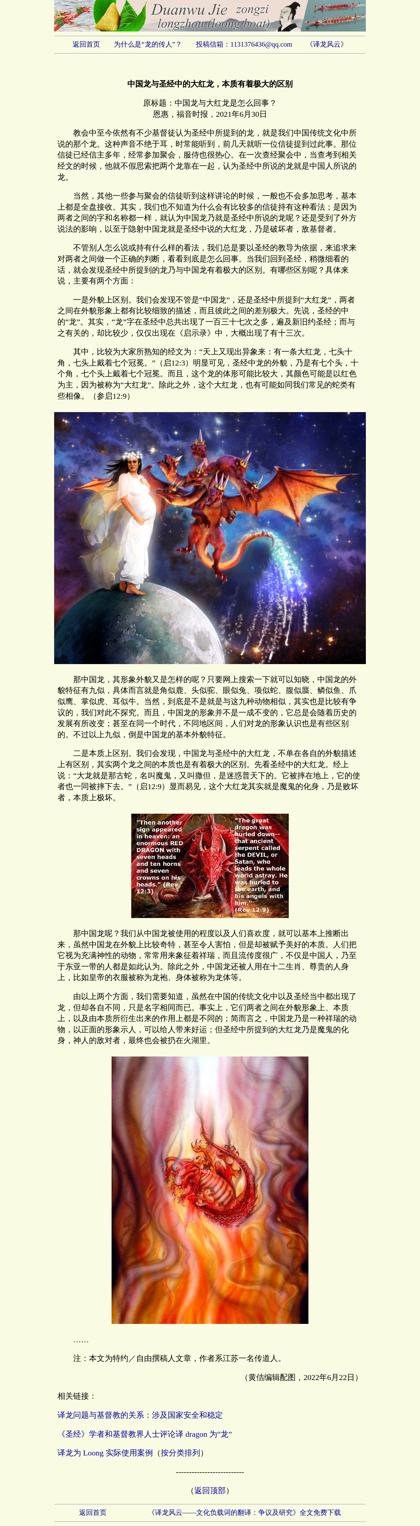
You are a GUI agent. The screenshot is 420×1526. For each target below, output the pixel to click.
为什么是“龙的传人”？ (148, 44)
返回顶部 (210, 1490)
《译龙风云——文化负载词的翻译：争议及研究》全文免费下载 (244, 1512)
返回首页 (86, 44)
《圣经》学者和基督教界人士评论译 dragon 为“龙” (144, 1434)
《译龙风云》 (326, 44)
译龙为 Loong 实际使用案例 (105, 1453)
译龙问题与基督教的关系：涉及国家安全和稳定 (140, 1415)
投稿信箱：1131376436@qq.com (244, 44)
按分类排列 (180, 1453)
